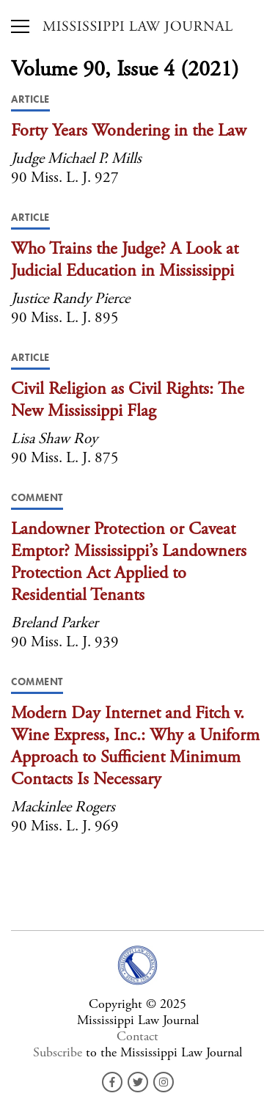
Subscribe (57, 1052)
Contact (137, 1036)
